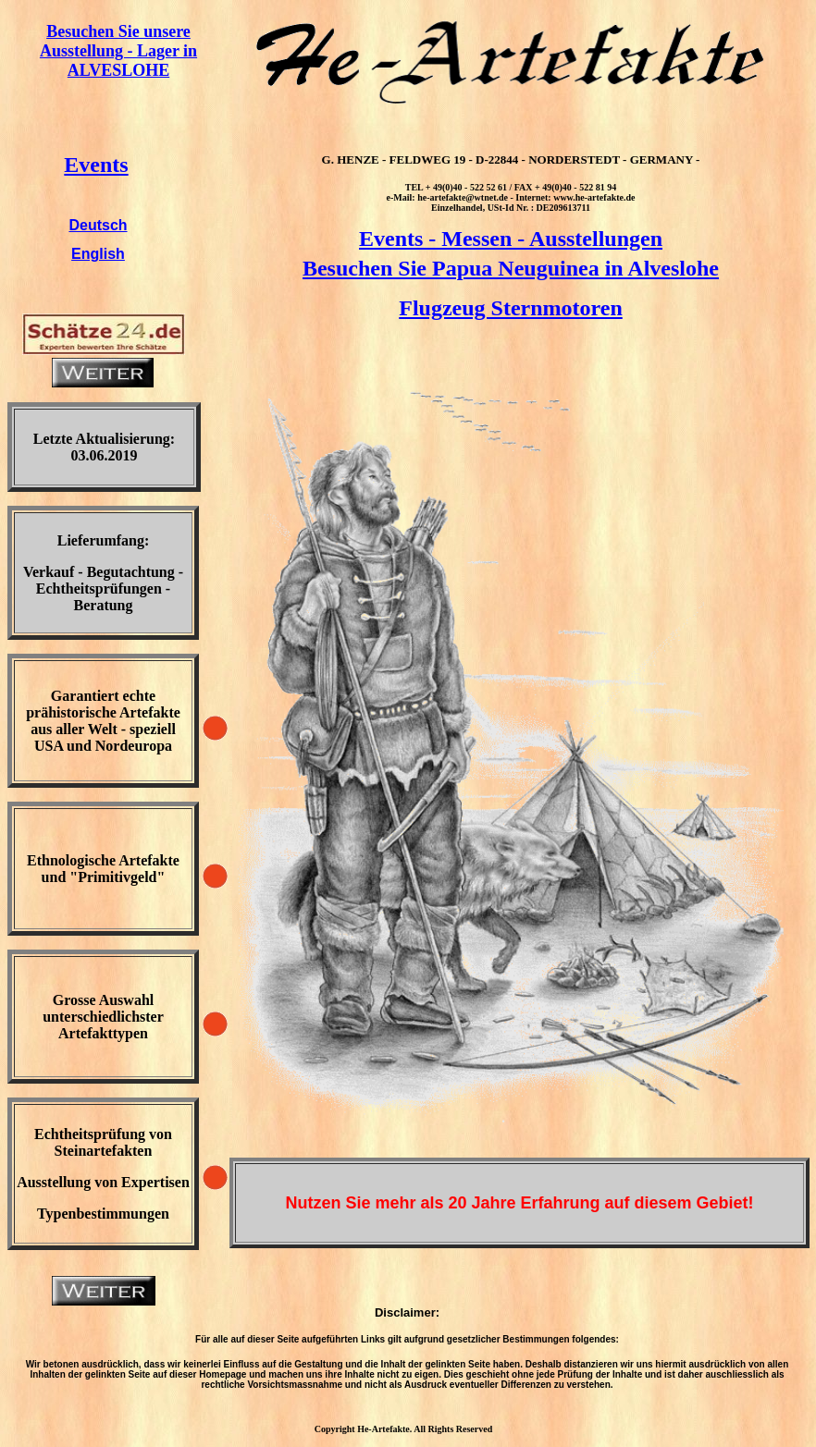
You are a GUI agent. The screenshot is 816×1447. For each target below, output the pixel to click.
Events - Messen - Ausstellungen (510, 239)
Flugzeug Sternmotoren (511, 308)
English (98, 254)
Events (96, 165)
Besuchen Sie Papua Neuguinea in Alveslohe (511, 268)
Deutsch (97, 225)
